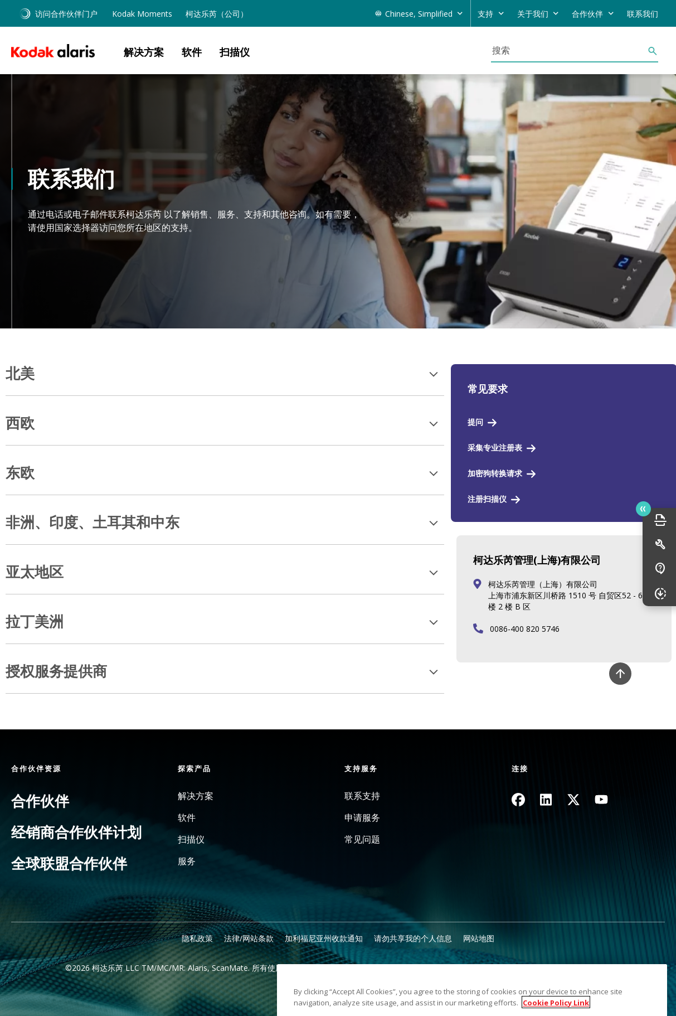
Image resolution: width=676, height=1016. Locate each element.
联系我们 (642, 13)
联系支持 (362, 796)
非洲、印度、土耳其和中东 (92, 522)
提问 (475, 422)
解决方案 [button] (144, 52)
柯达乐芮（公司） (217, 13)
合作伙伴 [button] (587, 13)
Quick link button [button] (643, 509)
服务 (187, 861)
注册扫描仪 (487, 499)
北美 (20, 373)
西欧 (20, 423)
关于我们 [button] (532, 13)
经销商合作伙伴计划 (76, 832)
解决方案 (195, 796)
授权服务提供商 (56, 671)
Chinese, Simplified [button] (419, 13)
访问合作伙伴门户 (58, 14)
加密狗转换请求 (495, 473)
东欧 (20, 472)
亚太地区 (35, 572)
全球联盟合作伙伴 (69, 863)
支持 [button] (485, 13)
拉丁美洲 (35, 621)
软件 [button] (192, 52)
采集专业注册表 (495, 447)
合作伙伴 (40, 801)
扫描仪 (191, 839)
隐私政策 (197, 938)
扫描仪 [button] (235, 52)
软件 (187, 818)
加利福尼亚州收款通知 (324, 938)
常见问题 (362, 839)
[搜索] (569, 50)
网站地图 (478, 938)
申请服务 (362, 818)
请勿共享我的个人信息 (413, 938)
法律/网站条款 (249, 938)
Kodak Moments (142, 13)
